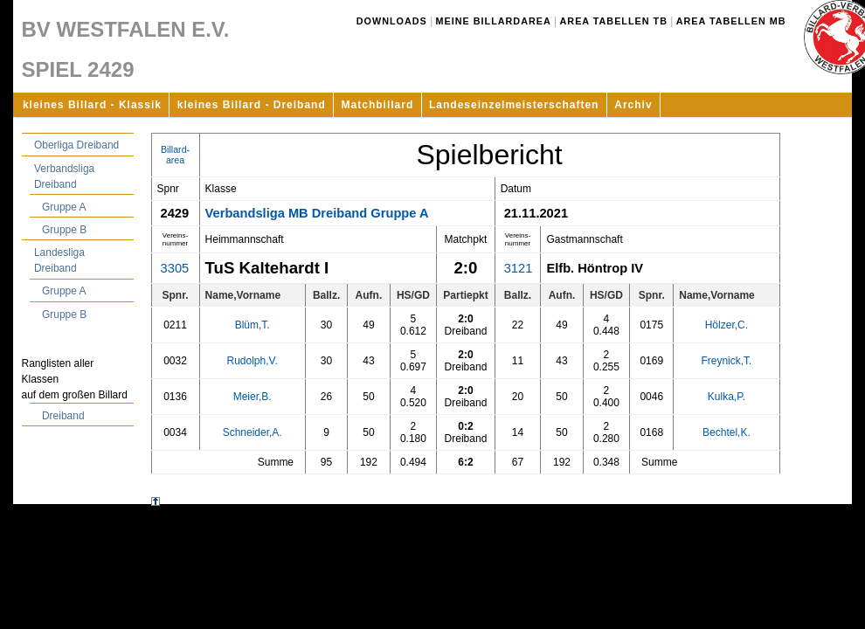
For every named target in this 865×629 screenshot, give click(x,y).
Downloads (391, 21)
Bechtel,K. (726, 432)
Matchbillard (378, 105)
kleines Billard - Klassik (92, 105)
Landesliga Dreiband (59, 260)
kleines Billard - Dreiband (251, 105)
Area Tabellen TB (614, 21)
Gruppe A (64, 207)
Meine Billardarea (493, 21)
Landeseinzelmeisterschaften (514, 105)
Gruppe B (64, 230)
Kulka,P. (726, 397)
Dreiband (63, 416)
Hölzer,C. (726, 325)
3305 (175, 268)
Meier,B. (252, 397)
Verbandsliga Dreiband (64, 176)
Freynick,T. (726, 361)
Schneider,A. (252, 432)
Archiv (633, 105)
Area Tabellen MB (731, 21)
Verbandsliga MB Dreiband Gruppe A (317, 213)
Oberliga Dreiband (76, 145)
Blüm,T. (252, 325)
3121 (518, 268)
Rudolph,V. (252, 361)
